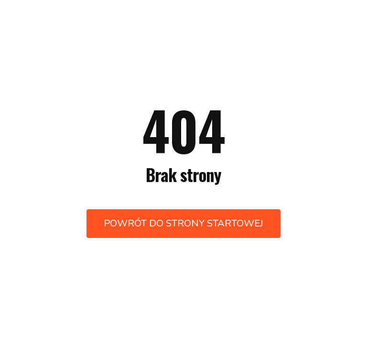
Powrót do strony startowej (183, 223)
